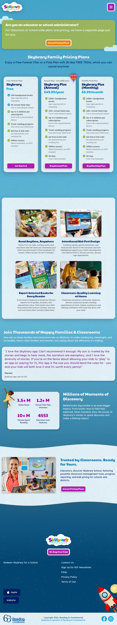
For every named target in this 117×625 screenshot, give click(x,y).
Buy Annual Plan (58, 165)
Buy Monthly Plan (96, 165)
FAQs (64, 572)
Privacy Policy (69, 576)
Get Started (21, 165)
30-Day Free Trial (58, 551)
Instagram (111, 619)
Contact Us (67, 562)
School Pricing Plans (58, 42)
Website (11, 600)
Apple (14, 592)
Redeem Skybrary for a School (20, 562)
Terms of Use (68, 581)
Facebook (104, 619)
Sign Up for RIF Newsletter (76, 567)
